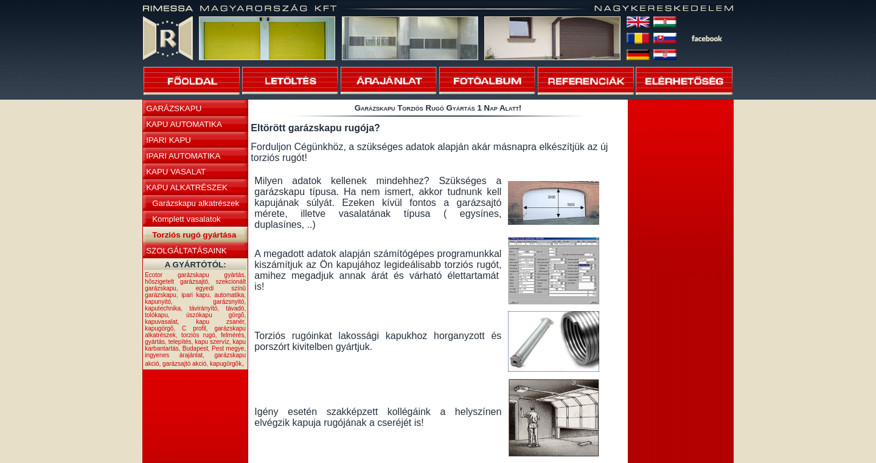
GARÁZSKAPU (173, 108)
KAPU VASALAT (176, 171)
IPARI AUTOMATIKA (183, 155)
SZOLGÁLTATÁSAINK (186, 250)
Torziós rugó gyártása (194, 234)
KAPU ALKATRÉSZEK (187, 187)
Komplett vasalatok (186, 219)
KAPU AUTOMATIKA (184, 124)
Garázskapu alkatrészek (195, 203)
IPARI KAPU (168, 140)
